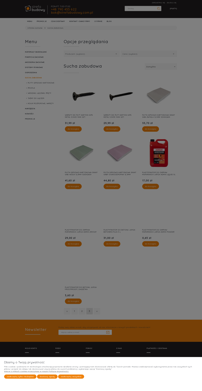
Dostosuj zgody (47, 376)
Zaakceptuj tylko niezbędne (20, 376)
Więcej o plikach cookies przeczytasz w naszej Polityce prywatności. (36, 371)
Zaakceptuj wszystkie (71, 376)
